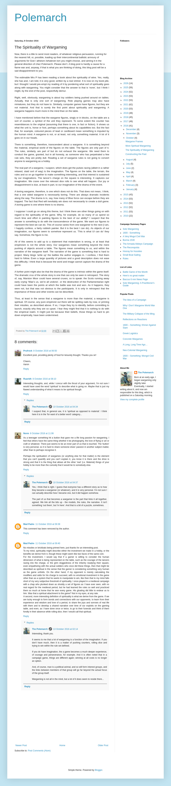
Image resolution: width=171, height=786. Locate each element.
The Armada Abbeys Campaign (138, 244)
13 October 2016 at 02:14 (65, 629)
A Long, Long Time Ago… (135, 344)
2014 (126, 198)
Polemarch (41, 17)
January (130, 189)
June (128, 168)
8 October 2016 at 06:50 (45, 351)
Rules (125, 258)
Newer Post (21, 745)
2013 (126, 203)
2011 (126, 211)
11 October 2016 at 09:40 (47, 543)
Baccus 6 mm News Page (135, 279)
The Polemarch (40, 407)
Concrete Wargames (133, 339)
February (130, 185)
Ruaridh (27, 379)
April (128, 176)
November (131, 133)
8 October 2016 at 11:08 (41, 433)
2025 (126, 87)
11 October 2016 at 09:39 (47, 524)
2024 (126, 92)
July (128, 164)
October (130, 138)
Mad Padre (28, 524)
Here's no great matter (133, 275)
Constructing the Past (136, 154)
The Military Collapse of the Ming (139, 314)
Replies (30, 400)
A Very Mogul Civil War (134, 236)
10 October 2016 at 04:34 (65, 407)
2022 (126, 100)
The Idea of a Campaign (134, 300)
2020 (126, 108)
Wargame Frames (134, 141)
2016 (126, 125)
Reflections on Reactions (135, 319)
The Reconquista (131, 247)
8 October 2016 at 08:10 (44, 379)
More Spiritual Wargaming (138, 146)
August (130, 159)
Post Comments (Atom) (39, 750)
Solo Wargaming (131, 229)
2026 (126, 83)
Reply (26, 369)
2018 (126, 117)
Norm (26, 433)
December (131, 129)
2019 (126, 113)
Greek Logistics (130, 333)
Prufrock (27, 351)
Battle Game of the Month (135, 272)
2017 (126, 121)
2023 (126, 96)
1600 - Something (131, 233)
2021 (126, 104)
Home (62, 745)
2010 (126, 216)
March (129, 181)
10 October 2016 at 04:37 (65, 482)
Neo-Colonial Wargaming (135, 350)
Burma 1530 (129, 240)
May (128, 172)
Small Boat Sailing (131, 255)
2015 (126, 194)
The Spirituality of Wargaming (140, 150)
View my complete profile (132, 399)
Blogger (98, 770)
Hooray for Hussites (132, 251)
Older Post (103, 745)
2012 (126, 207)
